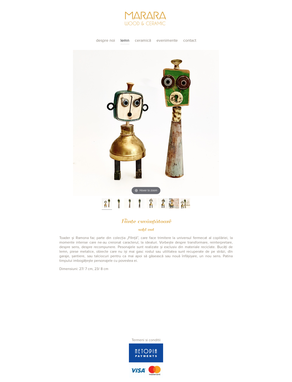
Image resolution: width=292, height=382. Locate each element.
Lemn (124, 40)
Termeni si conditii (146, 340)
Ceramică (143, 40)
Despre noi (105, 40)
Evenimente (167, 40)
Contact (189, 40)
